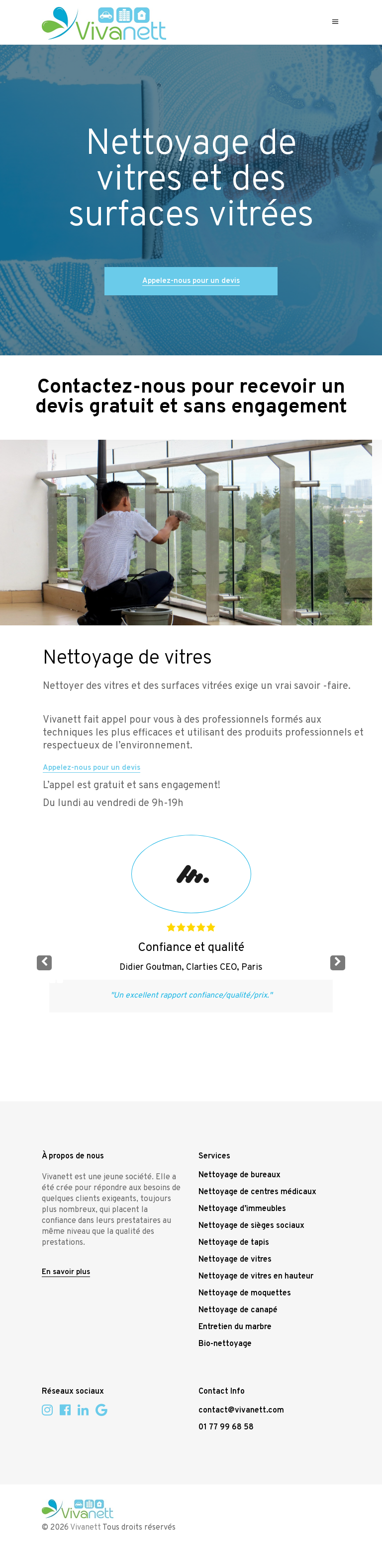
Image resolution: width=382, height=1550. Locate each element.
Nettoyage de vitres (235, 1260)
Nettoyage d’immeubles (242, 1209)
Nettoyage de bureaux (239, 1175)
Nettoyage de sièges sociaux (251, 1226)
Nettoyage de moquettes (244, 1293)
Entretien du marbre (235, 1327)
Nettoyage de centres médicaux (257, 1192)
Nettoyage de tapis (233, 1243)
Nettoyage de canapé (238, 1310)
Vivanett (85, 1528)
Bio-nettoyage (225, 1344)
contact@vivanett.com (241, 1410)
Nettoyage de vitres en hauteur (255, 1276)
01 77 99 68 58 (226, 1427)
